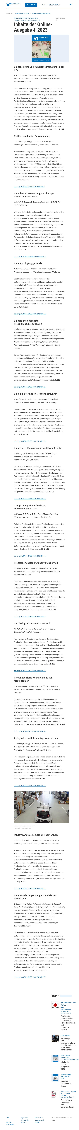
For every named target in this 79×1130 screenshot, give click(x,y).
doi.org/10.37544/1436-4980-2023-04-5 (29, 186)
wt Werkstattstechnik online (22, 13)
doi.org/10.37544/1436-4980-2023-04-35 (30, 498)
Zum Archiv (31, 5)
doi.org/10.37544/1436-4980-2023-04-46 (30, 616)
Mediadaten (10, 1124)
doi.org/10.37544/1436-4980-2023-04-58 (30, 731)
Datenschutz (39, 1118)
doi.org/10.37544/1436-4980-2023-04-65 (30, 785)
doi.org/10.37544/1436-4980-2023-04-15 (30, 314)
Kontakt (8, 1122)
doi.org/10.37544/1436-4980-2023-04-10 (30, 256)
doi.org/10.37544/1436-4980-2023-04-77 (30, 977)
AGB (7, 1118)
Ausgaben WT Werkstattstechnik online (41, 13)
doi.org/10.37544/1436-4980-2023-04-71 (30, 888)
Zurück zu (51, 5)
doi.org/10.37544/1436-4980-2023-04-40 (30, 556)
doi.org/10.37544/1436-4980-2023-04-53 (30, 671)
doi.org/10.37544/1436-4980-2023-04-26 (30, 441)
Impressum (24, 1118)
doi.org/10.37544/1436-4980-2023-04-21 (30, 387)
